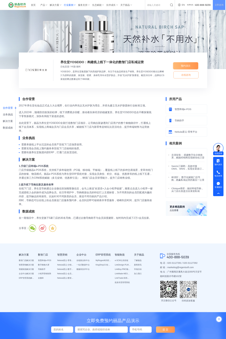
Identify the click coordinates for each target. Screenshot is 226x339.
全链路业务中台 (83, 260)
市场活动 (138, 269)
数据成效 (8, 127)
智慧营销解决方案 (26, 265)
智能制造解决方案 (26, 269)
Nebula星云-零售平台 (65, 260)
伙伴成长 (111, 5)
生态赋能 (97, 5)
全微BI (40, 278)
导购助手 (42, 269)
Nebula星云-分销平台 (65, 265)
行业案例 (68, 5)
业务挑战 (8, 114)
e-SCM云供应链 (121, 260)
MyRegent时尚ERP (104, 260)
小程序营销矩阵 (44, 274)
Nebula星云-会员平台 (65, 274)
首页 (33, 5)
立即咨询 (218, 5)
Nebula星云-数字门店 (65, 269)
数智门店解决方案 (26, 260)
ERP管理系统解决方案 (27, 278)
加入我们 (138, 274)
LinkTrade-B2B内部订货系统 (123, 278)
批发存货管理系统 (122, 282)
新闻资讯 (138, 265)
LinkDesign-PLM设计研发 (123, 265)
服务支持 (82, 5)
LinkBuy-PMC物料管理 (123, 269)
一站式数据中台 (83, 265)
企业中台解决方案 (26, 274)
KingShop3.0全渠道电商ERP (104, 265)
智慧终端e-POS (44, 260)
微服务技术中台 (83, 269)
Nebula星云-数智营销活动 (65, 278)
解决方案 (54, 5)
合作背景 (8, 108)
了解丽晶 (138, 260)
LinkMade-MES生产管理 (123, 274)
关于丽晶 (125, 5)
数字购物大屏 (43, 265)
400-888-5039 (179, 257)
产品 (42, 5)
